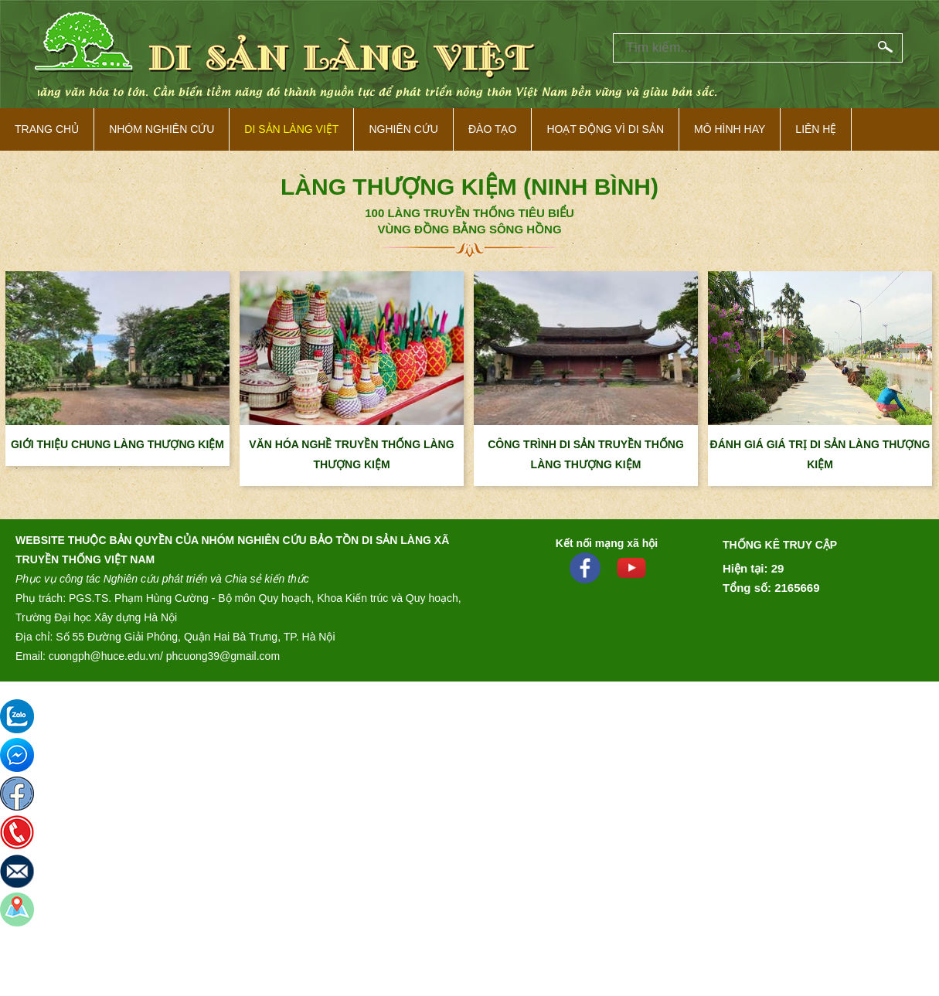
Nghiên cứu (403, 129)
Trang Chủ (47, 129)
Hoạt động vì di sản (605, 129)
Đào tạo (492, 129)
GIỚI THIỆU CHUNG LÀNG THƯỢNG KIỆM (117, 444)
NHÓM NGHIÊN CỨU (161, 129)
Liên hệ (815, 129)
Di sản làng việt (291, 129)
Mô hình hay (729, 129)
